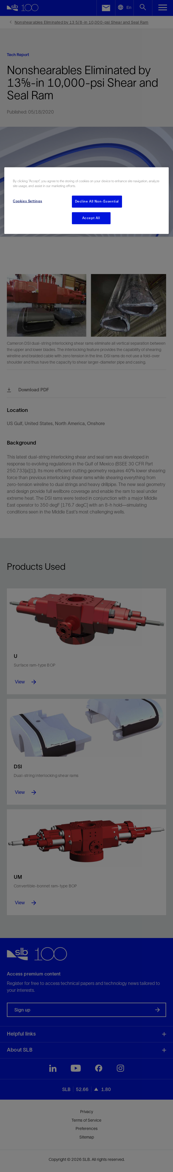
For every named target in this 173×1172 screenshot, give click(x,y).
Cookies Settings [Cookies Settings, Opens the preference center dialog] (27, 201)
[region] (86, 200)
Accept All (91, 217)
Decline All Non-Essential (97, 201)
